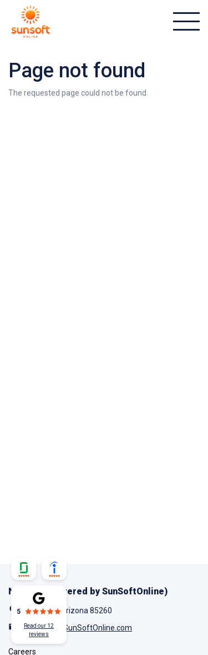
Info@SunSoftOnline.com (87, 627)
